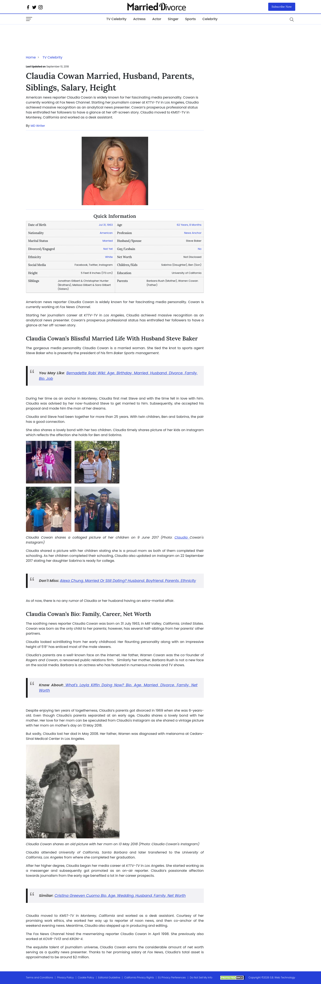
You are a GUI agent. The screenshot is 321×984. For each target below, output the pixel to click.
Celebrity (210, 19)
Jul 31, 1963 (106, 225)
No (199, 249)
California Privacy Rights (139, 977)
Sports (190, 19)
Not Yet (108, 249)
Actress (139, 19)
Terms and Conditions (39, 977)
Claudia (182, 537)
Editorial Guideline (109, 977)
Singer (173, 19)
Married (108, 241)
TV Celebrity (116, 19)
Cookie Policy (86, 977)
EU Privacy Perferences (172, 977)
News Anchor (192, 233)
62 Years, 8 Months (189, 225)
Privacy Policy (65, 977)
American (106, 233)
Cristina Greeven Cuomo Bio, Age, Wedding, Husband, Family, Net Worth (120, 895)
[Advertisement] (59, 32)
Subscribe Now (282, 7)
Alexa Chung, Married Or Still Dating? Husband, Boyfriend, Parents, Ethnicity (128, 580)
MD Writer (38, 126)
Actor (156, 19)
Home (31, 57)
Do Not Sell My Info (201, 977)
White (109, 257)
